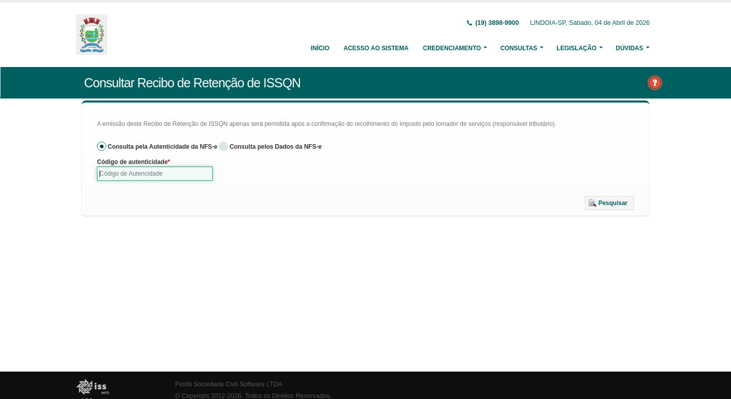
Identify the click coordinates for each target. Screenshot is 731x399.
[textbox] (155, 174)
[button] (609, 203)
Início (320, 48)
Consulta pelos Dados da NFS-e (275, 146)
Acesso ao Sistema (376, 48)
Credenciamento (452, 48)
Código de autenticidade (132, 161)
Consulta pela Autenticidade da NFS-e (162, 146)
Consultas (518, 48)
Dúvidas (629, 48)
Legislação (576, 48)
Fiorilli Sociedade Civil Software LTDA (228, 384)
